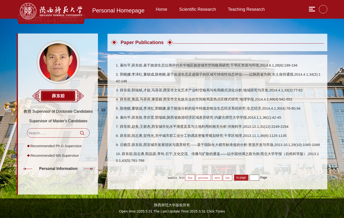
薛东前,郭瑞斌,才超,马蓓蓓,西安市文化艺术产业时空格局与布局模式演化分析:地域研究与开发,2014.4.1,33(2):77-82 (211, 90)
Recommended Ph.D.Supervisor (56, 146)
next (217, 177)
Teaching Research (246, 9)
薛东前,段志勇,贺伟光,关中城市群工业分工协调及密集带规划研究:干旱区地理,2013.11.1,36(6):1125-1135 (203, 136)
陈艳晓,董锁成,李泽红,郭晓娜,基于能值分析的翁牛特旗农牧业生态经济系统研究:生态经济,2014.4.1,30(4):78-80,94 (210, 108)
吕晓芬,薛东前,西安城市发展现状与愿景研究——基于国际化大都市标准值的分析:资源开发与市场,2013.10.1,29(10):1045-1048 (220, 145)
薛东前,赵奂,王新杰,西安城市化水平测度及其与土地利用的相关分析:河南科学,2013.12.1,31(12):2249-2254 (204, 126)
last (228, 177)
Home (161, 9)
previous (203, 177)
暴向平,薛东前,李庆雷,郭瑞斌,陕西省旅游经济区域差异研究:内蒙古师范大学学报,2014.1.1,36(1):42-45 (200, 117)
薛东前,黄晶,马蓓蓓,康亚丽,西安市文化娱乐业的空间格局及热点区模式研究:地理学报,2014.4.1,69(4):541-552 (206, 99)
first (190, 177)
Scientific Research (197, 9)
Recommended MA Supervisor (54, 155)
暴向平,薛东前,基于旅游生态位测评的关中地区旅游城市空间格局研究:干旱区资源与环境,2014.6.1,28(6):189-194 (208, 65)
